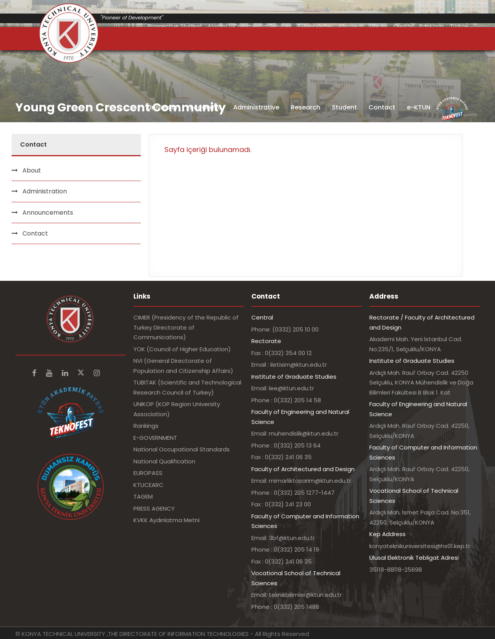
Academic (205, 107)
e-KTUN (418, 107)
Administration (44, 191)
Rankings (146, 426)
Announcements (47, 212)
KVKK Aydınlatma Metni (166, 520)
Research (305, 107)
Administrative (256, 107)
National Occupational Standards (181, 449)
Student (344, 107)
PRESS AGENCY (154, 508)
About (31, 170)
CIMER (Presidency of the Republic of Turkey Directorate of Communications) (186, 327)
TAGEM (143, 496)
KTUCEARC (148, 485)
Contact (382, 107)
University (162, 107)
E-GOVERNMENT (155, 438)
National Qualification (164, 461)
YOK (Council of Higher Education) (182, 349)
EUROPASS (147, 473)
